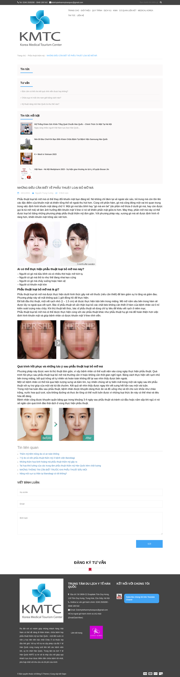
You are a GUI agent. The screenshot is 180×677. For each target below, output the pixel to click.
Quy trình (97, 10)
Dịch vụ (107, 10)
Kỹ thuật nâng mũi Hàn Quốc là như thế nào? (40, 104)
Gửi (149, 544)
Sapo (64, 674)
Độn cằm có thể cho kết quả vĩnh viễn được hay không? (45, 91)
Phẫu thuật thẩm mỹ (36, 56)
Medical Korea (145, 10)
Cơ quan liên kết (127, 10)
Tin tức (71, 15)
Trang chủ (73, 10)
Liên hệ (80, 15)
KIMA (115, 10)
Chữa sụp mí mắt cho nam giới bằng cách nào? (41, 98)
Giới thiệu (85, 10)
